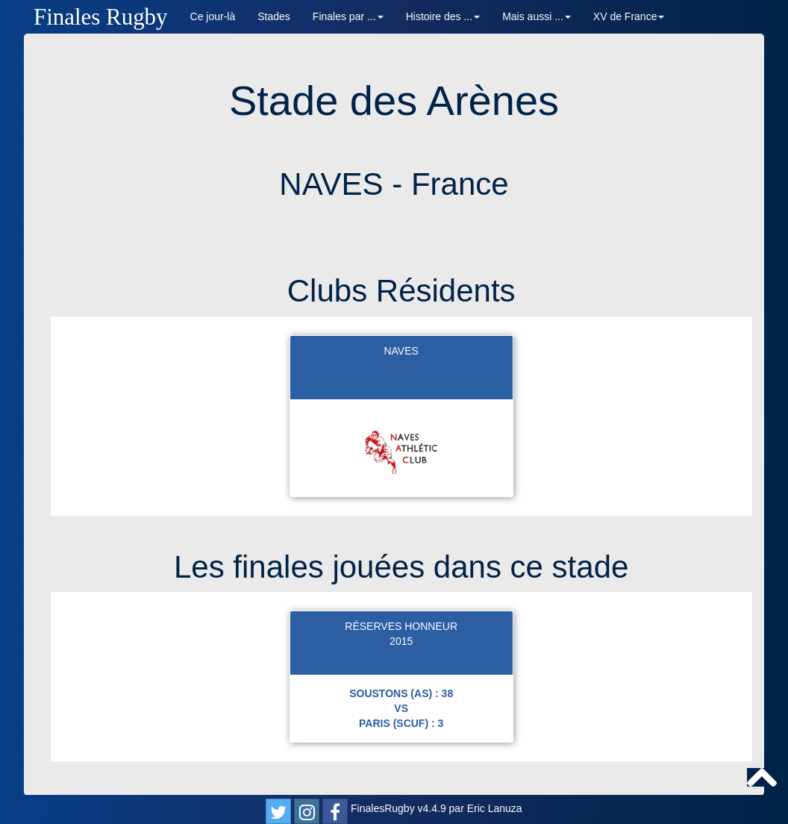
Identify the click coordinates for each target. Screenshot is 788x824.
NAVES (401, 351)
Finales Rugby (101, 17)
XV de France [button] (629, 16)
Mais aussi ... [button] (536, 16)
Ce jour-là (213, 16)
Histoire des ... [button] (443, 16)
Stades (273, 16)
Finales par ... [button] (348, 16)
